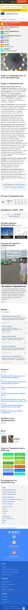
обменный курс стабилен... (9, 336)
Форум (6, 40)
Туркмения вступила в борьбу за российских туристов (13, 394)
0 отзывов (6, 33)
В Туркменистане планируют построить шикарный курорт (12, 411)
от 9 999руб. (7, 28)
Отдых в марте (20, 473)
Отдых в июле (19, 458)
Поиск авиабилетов (14, 216)
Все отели (3, 422)
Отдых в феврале (8, 473)
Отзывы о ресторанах (8, 501)
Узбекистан (20, 187)
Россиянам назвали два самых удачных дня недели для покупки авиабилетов (13, 376)
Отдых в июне (8, 458)
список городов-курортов (10, 50)
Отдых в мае (19, 454)
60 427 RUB (18, 214)
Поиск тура (4, 596)
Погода (6, 44)
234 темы (6, 42)
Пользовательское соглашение (10, 572)
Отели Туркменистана (11, 31)
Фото (3, 522)
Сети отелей (4, 587)
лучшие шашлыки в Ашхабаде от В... (12, 356)
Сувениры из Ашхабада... (9, 346)
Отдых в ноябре (20, 466)
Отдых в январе (20, 470)
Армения (22, 184)
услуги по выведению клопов (9, 527)
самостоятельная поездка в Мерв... (12, 316)
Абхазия (17, 184)
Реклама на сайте (6, 574)
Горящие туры (5, 602)
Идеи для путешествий (7, 584)
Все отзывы (3, 247)
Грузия (6, 187)
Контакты (4, 566)
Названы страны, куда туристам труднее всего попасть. (14, 388)
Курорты (7, 49)
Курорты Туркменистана (9, 492)
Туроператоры (6, 516)
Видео (4, 487)
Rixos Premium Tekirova (14, 10)
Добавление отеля (6, 581)
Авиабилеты (4, 599)
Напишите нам (14, 556)
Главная (4, 19)
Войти (13, 2)
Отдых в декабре (8, 470)
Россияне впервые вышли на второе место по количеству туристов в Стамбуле (13, 382)
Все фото (3, 433)
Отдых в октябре (8, 466)
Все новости (4, 371)
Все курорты (18, 225)
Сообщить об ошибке (7, 589)
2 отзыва (6, 24)
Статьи (4, 513)
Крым (10, 187)
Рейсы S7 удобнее (7, 326)
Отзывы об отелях (7, 506)
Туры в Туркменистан (11, 27)
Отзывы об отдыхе (7, 503)
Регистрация (22, 1)
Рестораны (5, 511)
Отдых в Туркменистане (12, 22)
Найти (24, 7)
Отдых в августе (8, 463)
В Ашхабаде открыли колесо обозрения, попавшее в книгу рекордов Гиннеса (12, 405)
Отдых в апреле (8, 454)
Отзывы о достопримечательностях (12, 499)
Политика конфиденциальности (10, 569)
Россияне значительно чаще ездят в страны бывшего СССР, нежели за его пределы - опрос (14, 400)
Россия (14, 187)
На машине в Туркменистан (13, 286)
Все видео (16, 441)
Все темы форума (5, 312)
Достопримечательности (12, 35)
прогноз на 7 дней (8, 46)
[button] (2, 62)
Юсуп (3, 301)
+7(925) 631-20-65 (14, 546)
